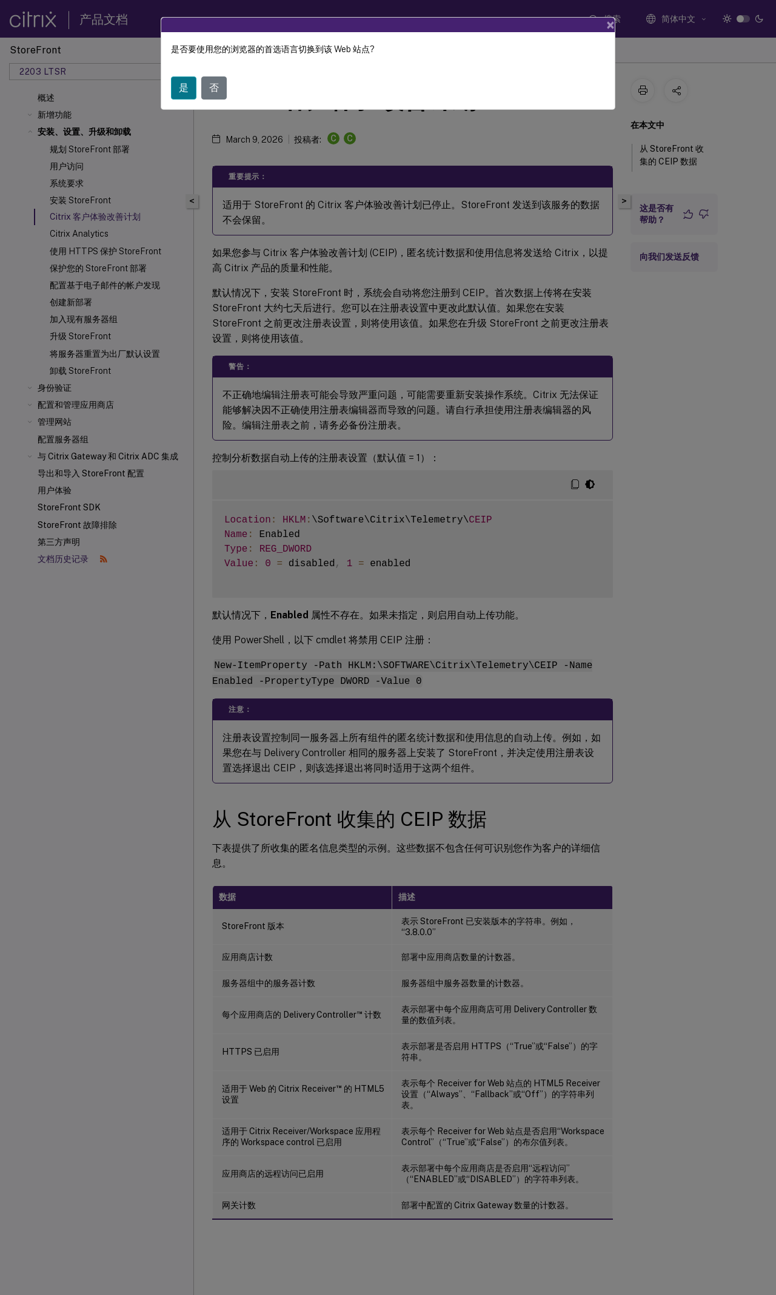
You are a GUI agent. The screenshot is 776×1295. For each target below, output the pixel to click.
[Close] (610, 25)
